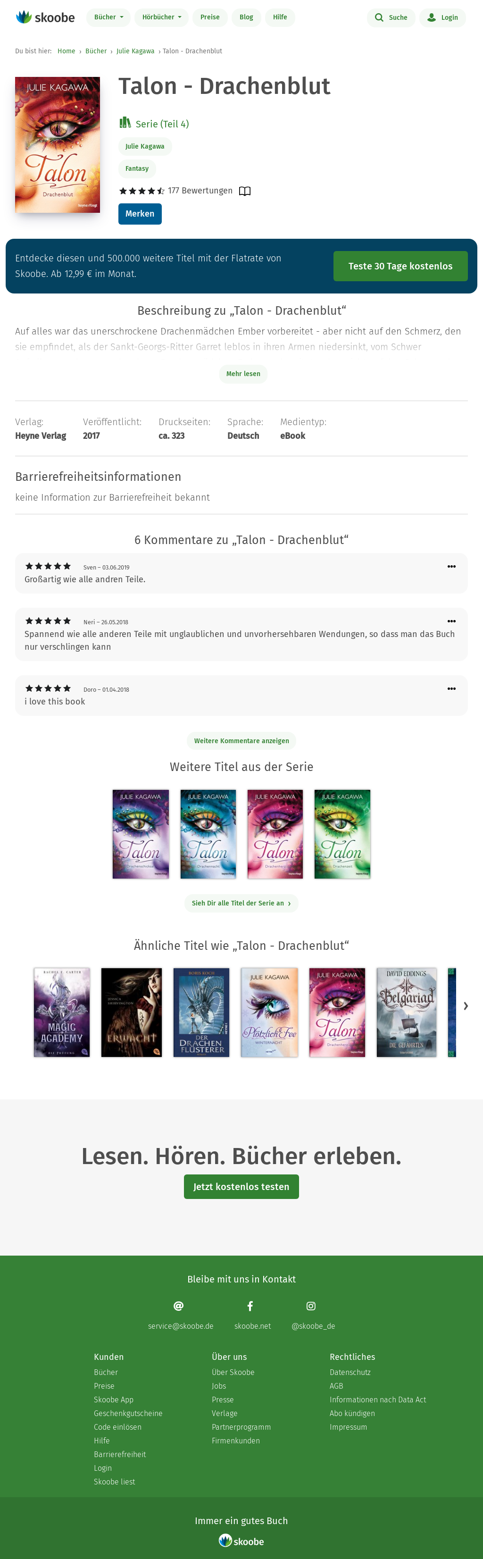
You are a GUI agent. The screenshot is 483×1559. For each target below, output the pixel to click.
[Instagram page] (313, 1316)
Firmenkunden (236, 1440)
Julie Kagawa (136, 51)
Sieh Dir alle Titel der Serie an (241, 903)
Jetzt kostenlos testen (241, 1186)
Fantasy (137, 169)
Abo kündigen (352, 1413)
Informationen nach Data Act (378, 1399)
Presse (223, 1399)
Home (66, 51)
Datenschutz (350, 1372)
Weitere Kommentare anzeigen (241, 741)
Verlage (225, 1413)
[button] (466, 1006)
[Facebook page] (252, 1316)
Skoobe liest (114, 1481)
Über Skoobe (233, 1372)
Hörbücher (159, 17)
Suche (391, 17)
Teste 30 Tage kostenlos (401, 266)
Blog (246, 17)
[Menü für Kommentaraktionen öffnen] (452, 567)
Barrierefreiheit (120, 1454)
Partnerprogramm (241, 1427)
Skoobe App (113, 1399)
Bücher (106, 17)
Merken (139, 214)
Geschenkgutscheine (128, 1413)
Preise (210, 17)
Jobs (219, 1386)
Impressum (348, 1427)
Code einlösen (118, 1427)
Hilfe (280, 17)
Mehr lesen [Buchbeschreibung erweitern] (243, 374)
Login (442, 17)
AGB (336, 1386)
